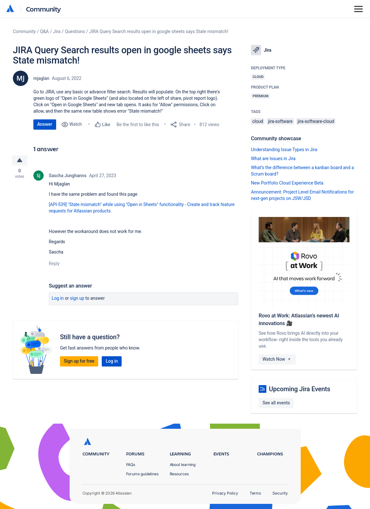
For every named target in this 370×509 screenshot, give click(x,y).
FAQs (130, 464)
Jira (57, 31)
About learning (183, 464)
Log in (58, 298)
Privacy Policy (225, 493)
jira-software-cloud (315, 121)
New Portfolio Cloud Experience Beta (287, 182)
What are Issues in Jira (273, 158)
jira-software (280, 121)
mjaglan (41, 78)
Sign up (77, 298)
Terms (255, 493)
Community (43, 8)
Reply (54, 263)
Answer (44, 124)
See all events (276, 402)
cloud (257, 121)
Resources (179, 473)
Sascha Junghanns (67, 175)
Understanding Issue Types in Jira (284, 149)
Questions (75, 31)
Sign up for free (79, 361)
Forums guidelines (142, 473)
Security (280, 493)
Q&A (44, 31)
